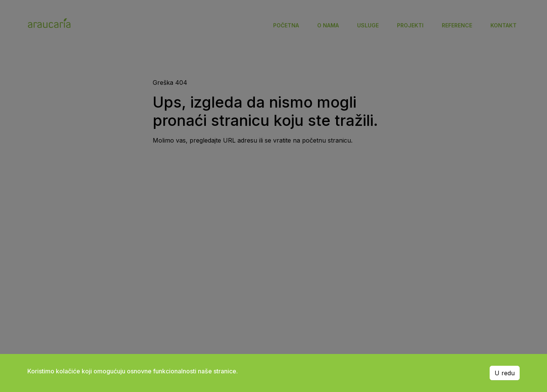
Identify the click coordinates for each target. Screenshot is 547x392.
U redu (505, 373)
